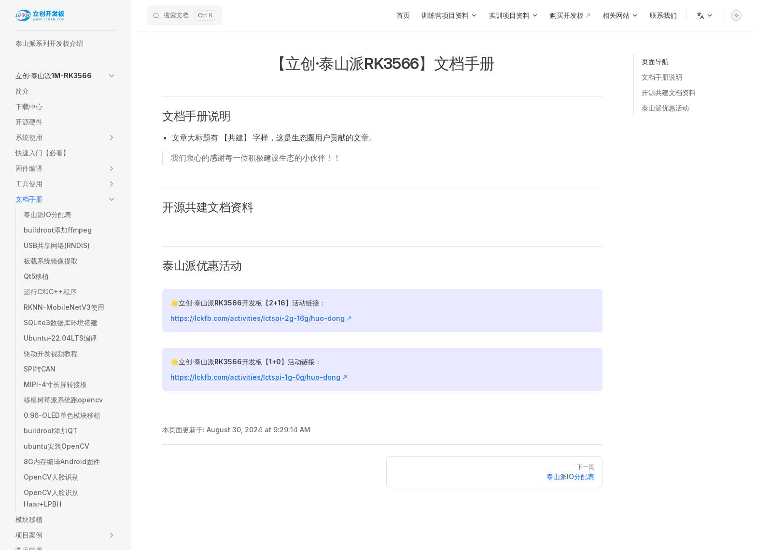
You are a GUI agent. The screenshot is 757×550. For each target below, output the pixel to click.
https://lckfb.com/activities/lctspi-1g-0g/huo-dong (255, 377)
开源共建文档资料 (669, 92)
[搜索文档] (184, 15)
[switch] (736, 15)
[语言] (705, 15)
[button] (65, 75)
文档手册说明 (662, 77)
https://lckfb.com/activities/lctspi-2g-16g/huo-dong (257, 318)
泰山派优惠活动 (665, 108)
